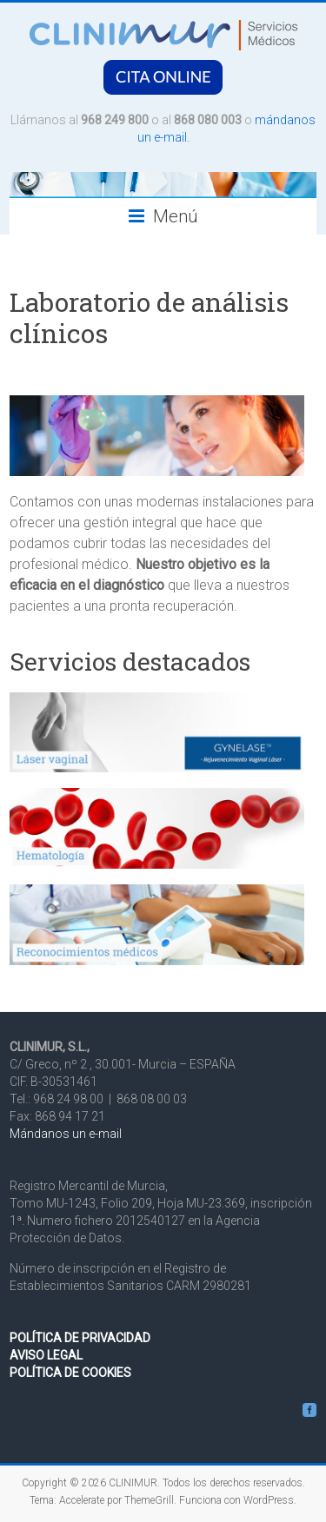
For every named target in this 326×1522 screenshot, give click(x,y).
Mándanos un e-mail (66, 1134)
